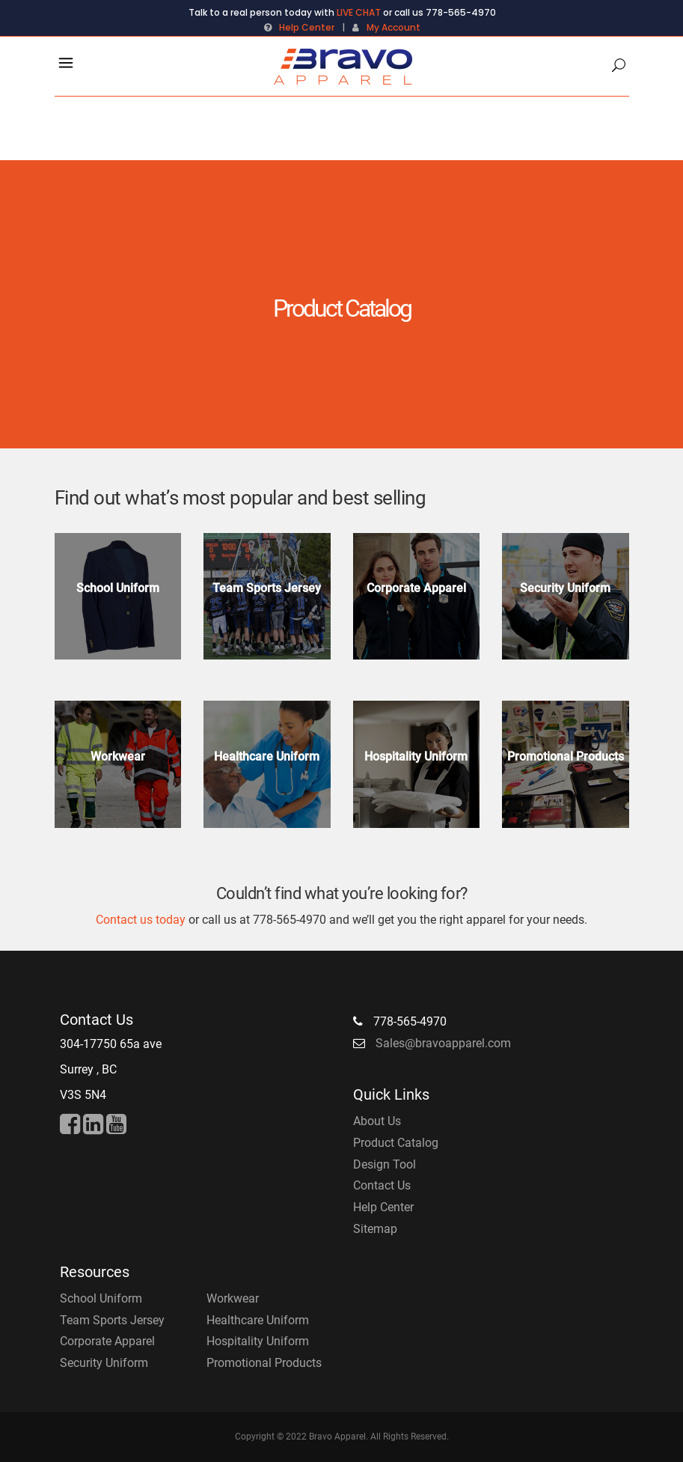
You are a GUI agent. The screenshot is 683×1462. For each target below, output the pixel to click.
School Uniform (101, 1298)
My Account (393, 27)
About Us (377, 1121)
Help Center (306, 27)
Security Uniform (104, 1363)
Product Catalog (395, 1143)
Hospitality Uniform (257, 1341)
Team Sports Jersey (112, 1320)
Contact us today (141, 920)
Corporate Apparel (107, 1341)
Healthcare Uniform (257, 1320)
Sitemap (375, 1229)
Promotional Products (264, 1363)
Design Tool (384, 1164)
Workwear (232, 1298)
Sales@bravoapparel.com (443, 1043)
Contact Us (382, 1185)
